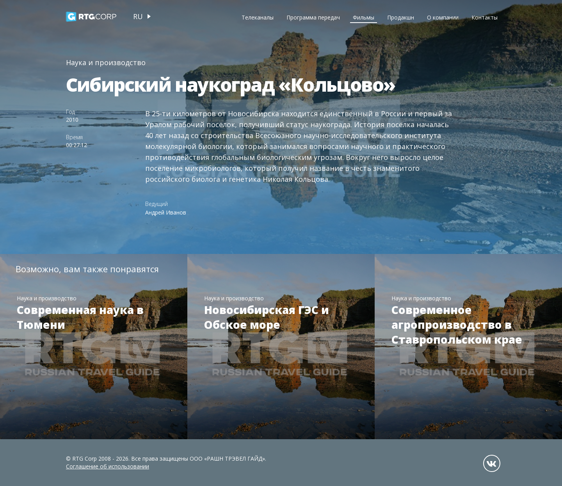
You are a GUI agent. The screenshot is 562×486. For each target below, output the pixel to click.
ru (138, 16)
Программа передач (313, 17)
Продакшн (400, 17)
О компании (443, 17)
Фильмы (363, 17)
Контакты (484, 17)
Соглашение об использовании (107, 466)
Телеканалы (258, 17)
